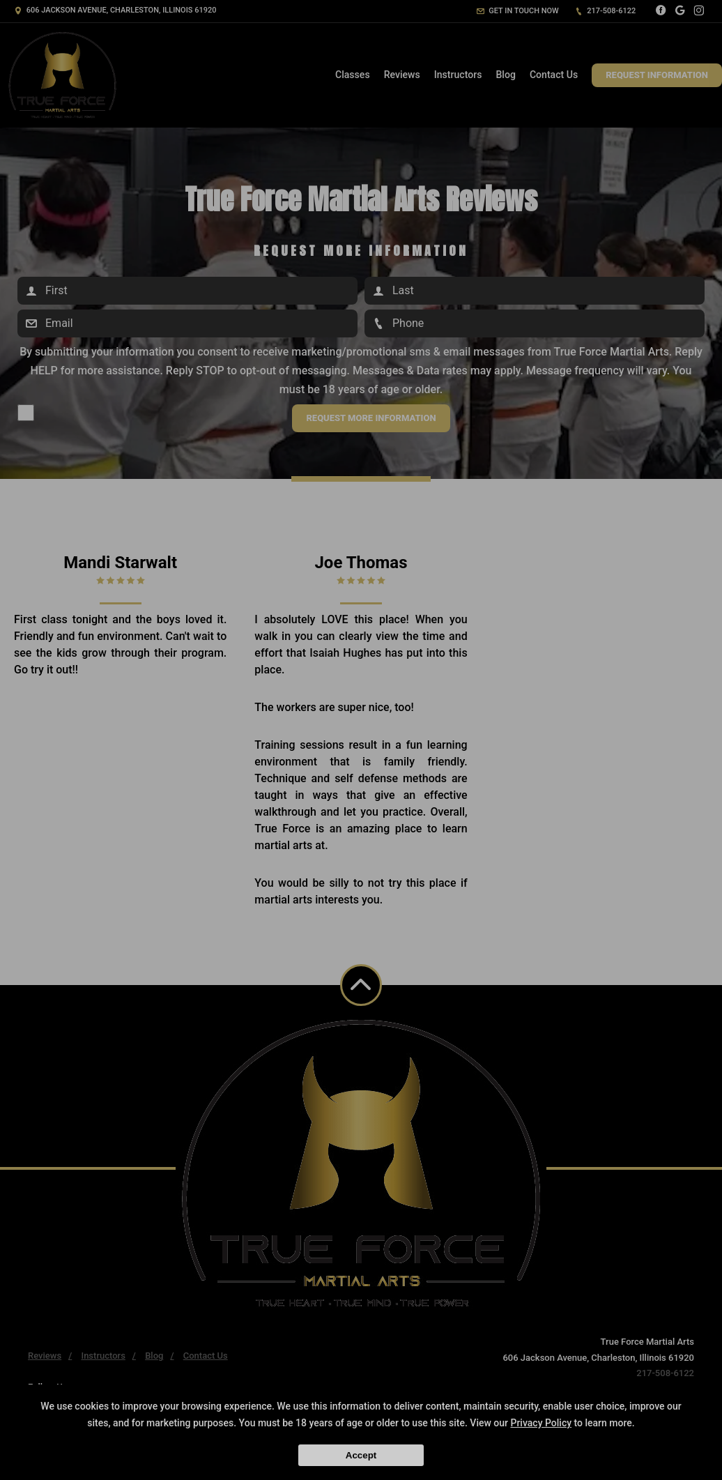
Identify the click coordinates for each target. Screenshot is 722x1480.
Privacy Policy (540, 1422)
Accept (361, 1455)
